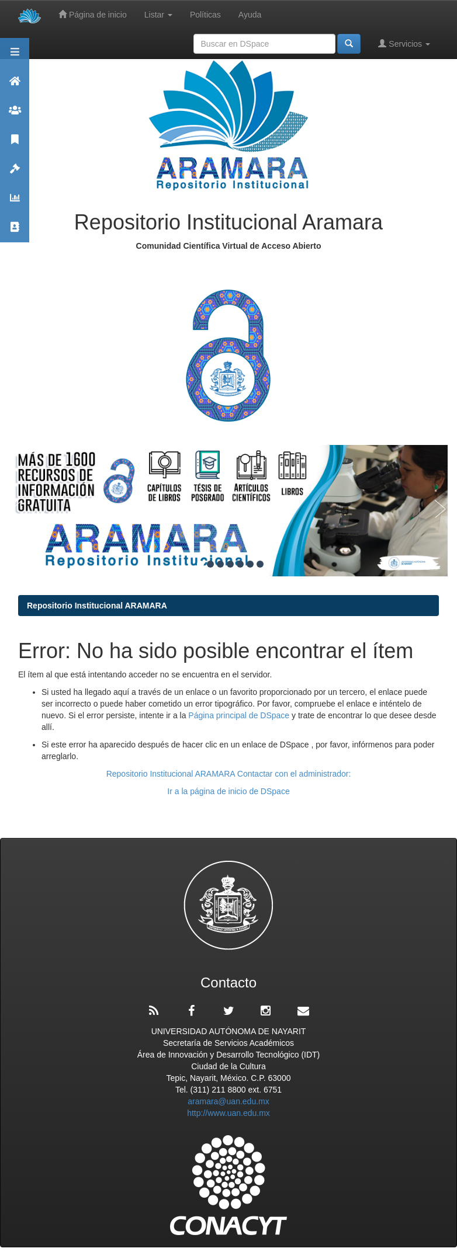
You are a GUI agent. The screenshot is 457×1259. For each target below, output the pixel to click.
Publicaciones (14, 144)
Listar (158, 14)
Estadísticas (14, 203)
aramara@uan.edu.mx (228, 1101)
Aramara (14, 86)
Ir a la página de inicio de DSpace (228, 791)
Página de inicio (92, 14)
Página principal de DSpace (240, 715)
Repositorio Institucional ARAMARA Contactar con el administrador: (228, 773)
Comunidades (14, 115)
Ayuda (249, 14)
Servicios (404, 43)
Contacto (14, 232)
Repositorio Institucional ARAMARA (97, 605)
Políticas (205, 14)
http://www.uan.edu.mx (228, 1113)
